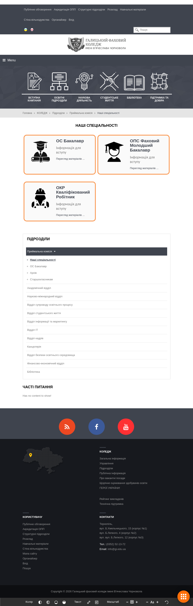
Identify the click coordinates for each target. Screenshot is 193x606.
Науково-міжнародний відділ (45, 296)
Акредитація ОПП (65, 9)
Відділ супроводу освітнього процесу (50, 304)
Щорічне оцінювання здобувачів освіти (123, 483)
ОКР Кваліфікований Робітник (73, 192)
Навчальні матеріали (133, 9)
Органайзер (59, 19)
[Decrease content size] (127, 601)
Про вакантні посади (112, 478)
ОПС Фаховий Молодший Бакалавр (144, 145)
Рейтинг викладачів (112, 499)
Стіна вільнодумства (36, 19)
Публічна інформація (113, 473)
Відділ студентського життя (44, 313)
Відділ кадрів (35, 338)
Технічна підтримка (111, 503)
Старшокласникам (41, 279)
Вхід (71, 19)
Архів (33, 272)
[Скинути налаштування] (166, 602)
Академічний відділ (39, 288)
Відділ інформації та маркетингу (47, 321)
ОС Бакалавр (70, 140)
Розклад (112, 9)
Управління (107, 463)
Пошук (27, 568)
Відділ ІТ (32, 329)
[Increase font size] (157, 601)
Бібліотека (33, 371)
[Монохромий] (48, 602)
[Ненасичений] (56, 602)
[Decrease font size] (147, 601)
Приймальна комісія (81, 113)
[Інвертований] (40, 602)
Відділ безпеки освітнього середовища (51, 355)
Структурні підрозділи (91, 9)
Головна (27, 113)
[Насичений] (64, 602)
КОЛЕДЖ (42, 113)
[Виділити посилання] (89, 602)
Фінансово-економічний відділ (45, 363)
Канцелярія (34, 346)
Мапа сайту (30, 553)
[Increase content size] (137, 601)
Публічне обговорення (37, 9)
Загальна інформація (113, 458)
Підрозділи (58, 113)
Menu (9, 60)
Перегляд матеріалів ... (70, 158)
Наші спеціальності (43, 259)
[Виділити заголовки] (97, 602)
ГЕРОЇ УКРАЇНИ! (110, 487)
